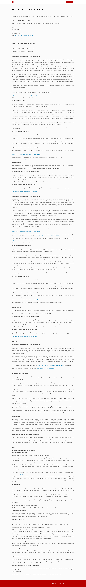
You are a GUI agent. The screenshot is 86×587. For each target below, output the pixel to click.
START (25, 1)
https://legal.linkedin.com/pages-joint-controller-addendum (50, 365)
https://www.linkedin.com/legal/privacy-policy (46, 368)
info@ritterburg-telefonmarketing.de (23, 38)
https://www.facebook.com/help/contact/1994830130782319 (25, 191)
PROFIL (29, 1)
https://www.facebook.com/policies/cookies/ (21, 159)
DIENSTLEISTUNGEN (37, 1)
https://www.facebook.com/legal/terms (20, 89)
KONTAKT (61, 1)
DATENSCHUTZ (62, 583)
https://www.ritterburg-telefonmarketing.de (24, 35)
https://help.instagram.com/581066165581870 (49, 235)
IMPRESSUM (54, 583)
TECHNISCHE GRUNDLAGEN (50, 1)
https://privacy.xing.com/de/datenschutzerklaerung (26, 474)
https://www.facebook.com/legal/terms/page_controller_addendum (26, 95)
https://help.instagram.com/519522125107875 (22, 240)
